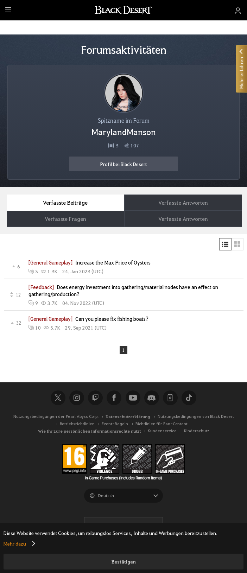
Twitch (95, 397)
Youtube (133, 397)
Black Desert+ (170, 397)
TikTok (189, 397)
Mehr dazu (15, 543)
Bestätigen (124, 562)
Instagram (76, 397)
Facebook (114, 397)
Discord (151, 397)
